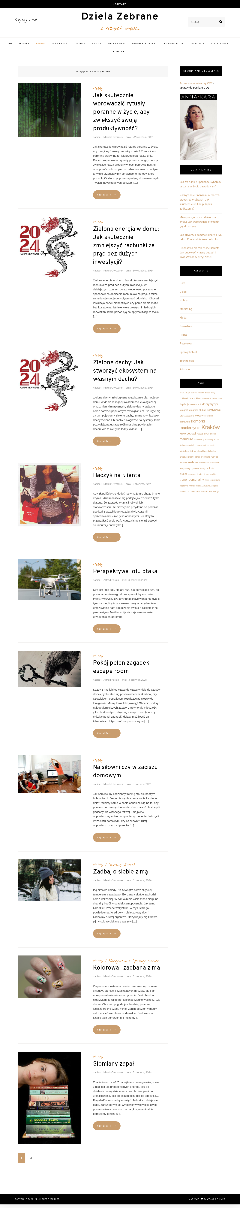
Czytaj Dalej (106, 198)
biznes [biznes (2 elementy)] (194, 396)
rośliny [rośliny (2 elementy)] (203, 472)
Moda (81, 47)
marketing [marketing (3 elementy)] (199, 443)
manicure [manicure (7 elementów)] (186, 443)
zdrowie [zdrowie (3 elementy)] (190, 495)
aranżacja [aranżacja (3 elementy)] (185, 396)
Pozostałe (220, 47)
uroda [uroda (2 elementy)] (198, 489)
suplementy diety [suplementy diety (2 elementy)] (195, 478)
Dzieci (24, 47)
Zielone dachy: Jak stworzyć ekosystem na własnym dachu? (125, 375)
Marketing (61, 47)
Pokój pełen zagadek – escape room (123, 671)
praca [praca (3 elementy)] (183, 460)
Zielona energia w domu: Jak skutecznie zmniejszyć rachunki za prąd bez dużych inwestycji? (126, 249)
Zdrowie (197, 47)
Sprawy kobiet (144, 47)
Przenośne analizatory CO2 (196, 86)
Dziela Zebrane (120, 19)
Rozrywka (116, 47)
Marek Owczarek (113, 140)
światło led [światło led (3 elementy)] (206, 495)
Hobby (41, 47)
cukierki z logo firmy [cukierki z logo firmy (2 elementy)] (206, 396)
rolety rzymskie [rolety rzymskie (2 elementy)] (192, 472)
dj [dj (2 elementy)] (200, 408)
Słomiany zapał (113, 1067)
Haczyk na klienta (116, 479)
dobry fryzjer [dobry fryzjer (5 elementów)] (210, 407)
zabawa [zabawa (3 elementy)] (206, 489)
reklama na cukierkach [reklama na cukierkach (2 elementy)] (210, 466)
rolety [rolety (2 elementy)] (182, 472)
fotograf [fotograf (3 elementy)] (184, 413)
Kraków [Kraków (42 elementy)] (210, 431)
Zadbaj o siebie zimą (120, 875)
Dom (9, 47)
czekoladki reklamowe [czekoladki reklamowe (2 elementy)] (212, 402)
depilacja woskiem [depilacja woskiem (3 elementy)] (189, 408)
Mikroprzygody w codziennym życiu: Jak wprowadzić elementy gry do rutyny (200, 225)
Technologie (173, 47)
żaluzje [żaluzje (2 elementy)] (216, 495)
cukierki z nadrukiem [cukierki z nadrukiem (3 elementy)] (190, 402)
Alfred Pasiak (111, 583)
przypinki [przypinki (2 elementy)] (190, 460)
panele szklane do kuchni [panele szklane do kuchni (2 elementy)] (205, 454)
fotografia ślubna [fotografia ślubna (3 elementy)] (197, 413)
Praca (97, 47)
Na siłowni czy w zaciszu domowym (125, 775)
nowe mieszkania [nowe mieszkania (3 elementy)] (206, 449)
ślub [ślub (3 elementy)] (198, 495)
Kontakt (120, 4)
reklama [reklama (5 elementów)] (193, 466)
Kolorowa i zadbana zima (126, 971)
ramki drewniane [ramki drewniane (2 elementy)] (202, 460)
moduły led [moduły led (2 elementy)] (191, 449)
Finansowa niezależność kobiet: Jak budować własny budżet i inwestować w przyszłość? (199, 256)
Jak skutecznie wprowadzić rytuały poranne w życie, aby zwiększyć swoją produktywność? (121, 115)
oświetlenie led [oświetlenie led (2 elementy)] (186, 454)
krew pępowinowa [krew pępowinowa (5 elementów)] (191, 437)
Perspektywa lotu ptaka (125, 575)
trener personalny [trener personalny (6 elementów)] (192, 483)
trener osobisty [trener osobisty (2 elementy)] (211, 478)
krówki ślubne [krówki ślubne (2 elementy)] (210, 437)
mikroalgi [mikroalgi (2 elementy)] (209, 443)
